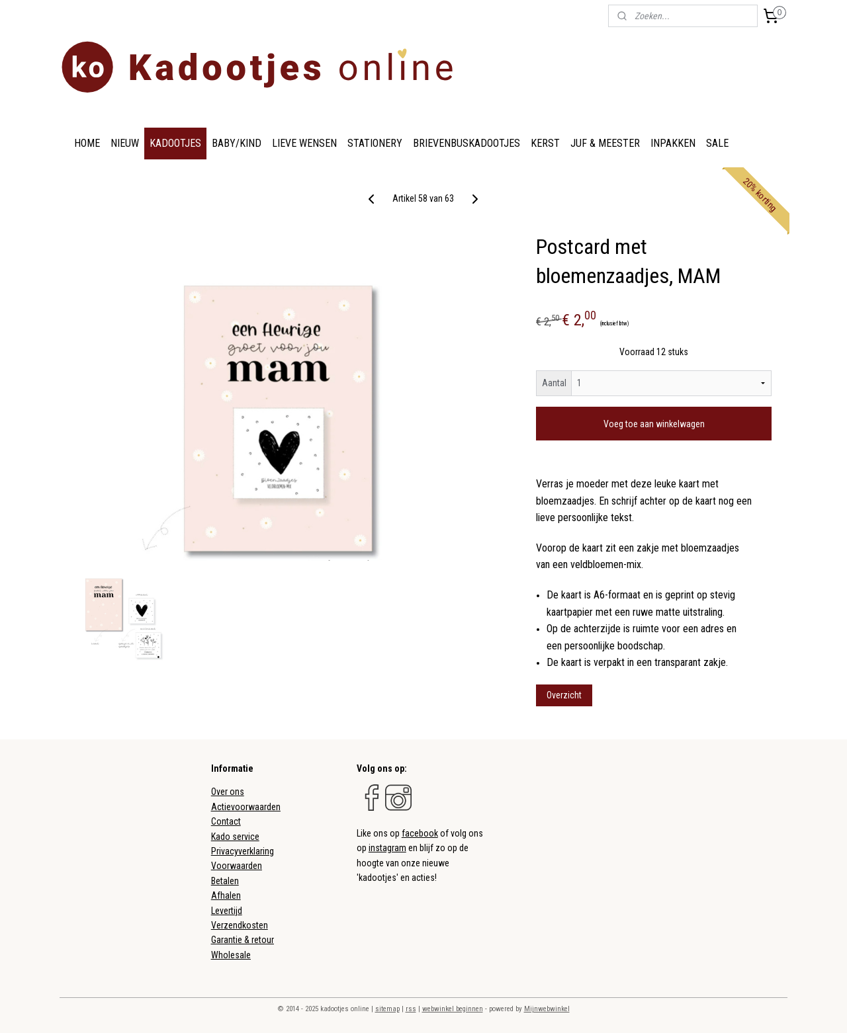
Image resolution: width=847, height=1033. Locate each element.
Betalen (225, 881)
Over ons (227, 791)
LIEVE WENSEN (304, 143)
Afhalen (226, 895)
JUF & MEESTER (605, 143)
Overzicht (564, 695)
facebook (420, 833)
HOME (87, 143)
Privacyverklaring (242, 851)
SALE (717, 143)
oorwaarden (239, 865)
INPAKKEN (672, 143)
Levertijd (226, 910)
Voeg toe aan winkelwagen (654, 424)
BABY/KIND (236, 143)
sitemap (387, 1009)
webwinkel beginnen (452, 1009)
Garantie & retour (242, 939)
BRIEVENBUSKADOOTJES (466, 143)
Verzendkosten (239, 925)
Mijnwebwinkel (547, 1009)
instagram (387, 848)
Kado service (235, 836)
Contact (226, 821)
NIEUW (125, 143)
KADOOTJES (175, 143)
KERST (545, 143)
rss (411, 1009)
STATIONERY (374, 143)
